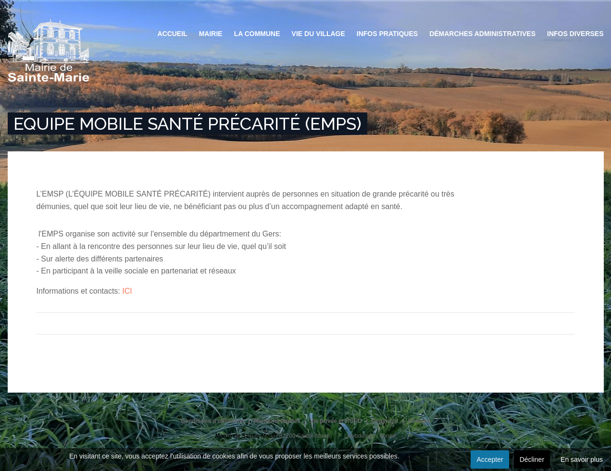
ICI (127, 291)
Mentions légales (277, 421)
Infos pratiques (387, 33)
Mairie (211, 33)
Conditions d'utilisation (213, 421)
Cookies (419, 421)
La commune (257, 33)
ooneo (388, 436)
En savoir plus (582, 459)
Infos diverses (575, 33)
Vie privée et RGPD (336, 421)
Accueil (172, 33)
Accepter (489, 459)
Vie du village (318, 33)
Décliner (532, 459)
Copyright (385, 421)
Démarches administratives (482, 33)
